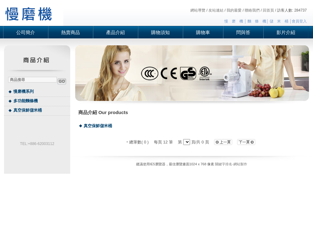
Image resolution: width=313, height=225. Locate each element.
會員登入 (299, 21)
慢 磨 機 (233, 21)
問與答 (243, 32)
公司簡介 (25, 32)
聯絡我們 (252, 10)
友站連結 (215, 10)
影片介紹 (285, 32)
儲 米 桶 (279, 21)
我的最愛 (234, 10)
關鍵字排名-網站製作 (231, 164)
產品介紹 (115, 32)
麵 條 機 (256, 21)
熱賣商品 (70, 32)
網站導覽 (197, 10)
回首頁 (268, 10)
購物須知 (160, 32)
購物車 (203, 32)
